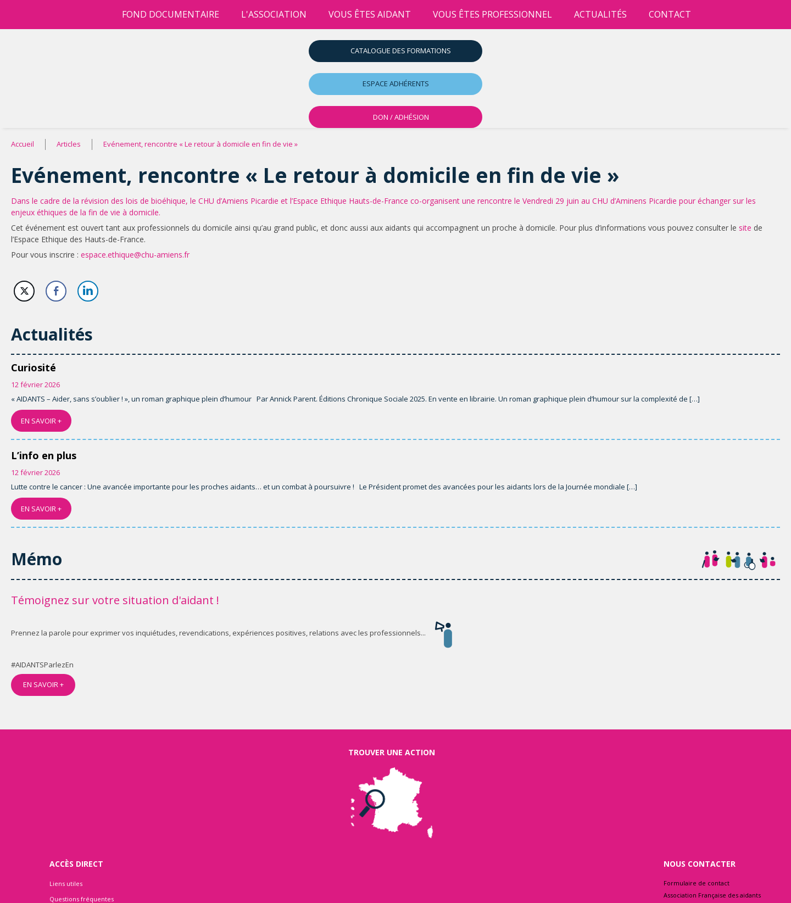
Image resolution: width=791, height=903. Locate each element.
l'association (274, 14)
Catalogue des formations (400, 50)
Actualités (600, 14)
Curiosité (33, 367)
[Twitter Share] (24, 291)
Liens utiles (65, 883)
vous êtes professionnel (492, 14)
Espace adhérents (396, 83)
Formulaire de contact (696, 883)
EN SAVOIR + (41, 421)
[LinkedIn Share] (87, 291)
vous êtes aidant (369, 14)
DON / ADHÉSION (401, 117)
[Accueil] (100, 14)
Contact (670, 14)
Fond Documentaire (170, 14)
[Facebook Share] (56, 291)
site (745, 227)
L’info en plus (43, 455)
